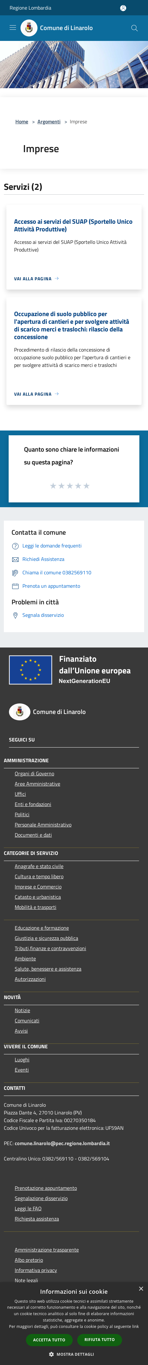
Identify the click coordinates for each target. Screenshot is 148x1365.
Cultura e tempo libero (39, 876)
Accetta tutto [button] (49, 1340)
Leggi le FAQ (28, 1208)
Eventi (22, 1070)
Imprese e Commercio (38, 886)
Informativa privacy (36, 1270)
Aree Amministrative (37, 783)
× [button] (140, 1289)
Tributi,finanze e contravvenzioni (50, 948)
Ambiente (25, 958)
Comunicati (27, 1020)
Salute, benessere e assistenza (48, 969)
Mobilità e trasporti (35, 907)
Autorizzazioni (30, 979)
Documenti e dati (33, 835)
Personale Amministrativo (43, 824)
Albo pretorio (29, 1260)
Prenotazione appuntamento (46, 1188)
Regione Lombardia (30, 8)
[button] (74, 1354)
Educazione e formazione (42, 928)
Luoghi (22, 1059)
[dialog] (74, 1323)
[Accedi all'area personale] (123, 8)
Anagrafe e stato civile (39, 866)
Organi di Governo (34, 773)
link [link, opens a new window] (135, 1326)
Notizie (22, 1010)
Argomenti (49, 121)
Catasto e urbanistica (38, 897)
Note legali (26, 1280)
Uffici (20, 794)
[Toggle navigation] (13, 27)
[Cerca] (134, 28)
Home (21, 121)
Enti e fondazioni (33, 804)
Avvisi (21, 1031)
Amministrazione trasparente (47, 1249)
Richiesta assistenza (37, 1218)
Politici (22, 814)
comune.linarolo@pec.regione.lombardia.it (62, 1143)
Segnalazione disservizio (41, 1198)
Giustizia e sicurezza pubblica (46, 938)
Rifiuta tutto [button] (100, 1339)
